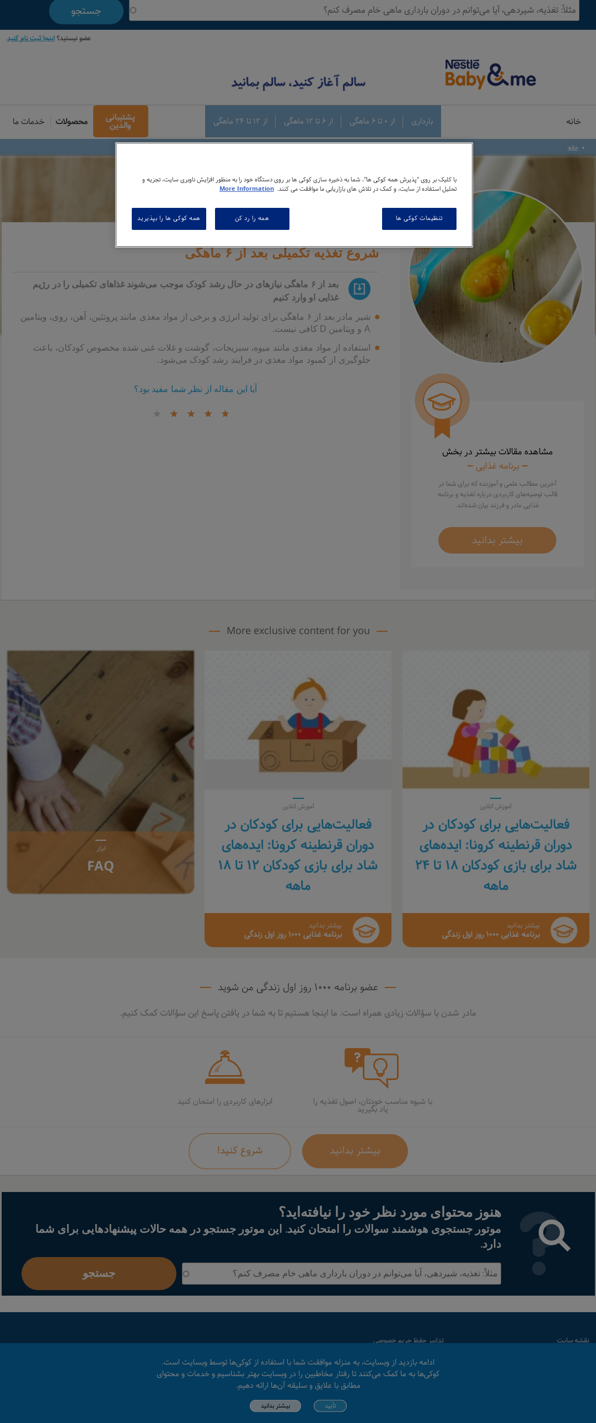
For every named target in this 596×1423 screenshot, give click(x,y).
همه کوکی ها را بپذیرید (169, 218)
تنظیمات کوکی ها (419, 218)
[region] (294, 195)
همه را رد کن (252, 218)
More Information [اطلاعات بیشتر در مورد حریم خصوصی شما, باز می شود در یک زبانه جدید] (246, 189)
